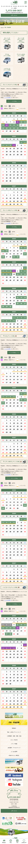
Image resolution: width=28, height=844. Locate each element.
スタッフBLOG (14, 739)
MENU (25, 3)
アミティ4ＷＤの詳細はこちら (14, 478)
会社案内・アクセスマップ (14, 747)
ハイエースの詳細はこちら (14, 604)
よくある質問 (14, 751)
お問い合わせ (14, 15)
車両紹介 (14, 728)
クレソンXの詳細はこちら (14, 101)
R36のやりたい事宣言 (14, 755)
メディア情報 (14, 743)
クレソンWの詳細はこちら (14, 227)
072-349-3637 (15, 10)
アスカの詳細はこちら (14, 352)
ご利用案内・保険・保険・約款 (14, 736)
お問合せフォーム (9, 94)
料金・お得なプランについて (14, 732)
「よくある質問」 (7, 97)
